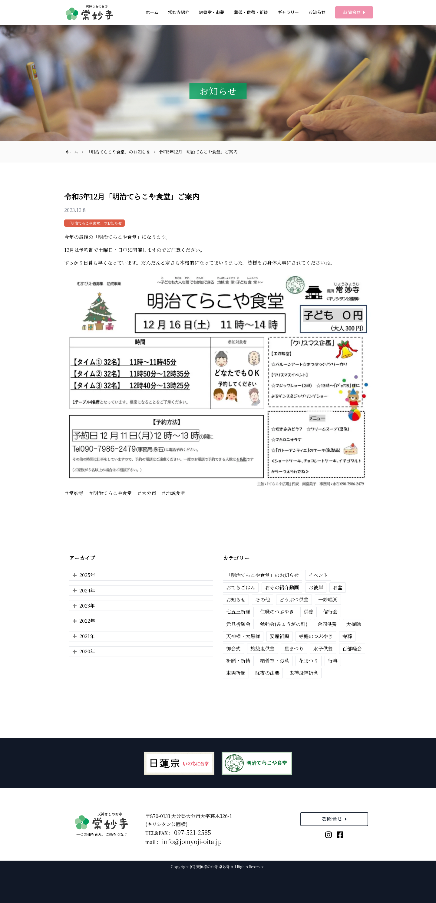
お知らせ (317, 12)
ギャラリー (288, 12)
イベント (318, 575)
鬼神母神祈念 (303, 672)
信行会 (330, 611)
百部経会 (352, 648)
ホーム (152, 12)
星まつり (294, 648)
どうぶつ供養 (294, 599)
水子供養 (323, 648)
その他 (262, 599)
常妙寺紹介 (178, 12)
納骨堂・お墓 (211, 12)
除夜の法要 (267, 672)
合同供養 (327, 624)
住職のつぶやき (277, 611)
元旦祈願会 (238, 624)
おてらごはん (240, 587)
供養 (308, 611)
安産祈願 (279, 636)
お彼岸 (316, 587)
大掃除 (353, 624)
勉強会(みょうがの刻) (284, 624)
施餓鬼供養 (262, 648)
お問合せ (354, 12)
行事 (333, 660)
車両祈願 (236, 672)
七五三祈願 (238, 611)
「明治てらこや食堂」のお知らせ (94, 223)
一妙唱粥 (328, 599)
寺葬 (347, 636)
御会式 (233, 648)
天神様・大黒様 (243, 636)
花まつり (308, 660)
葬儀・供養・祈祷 (251, 12)
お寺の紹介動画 (282, 587)
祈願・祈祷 (238, 660)
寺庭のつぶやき (316, 636)
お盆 (337, 587)
